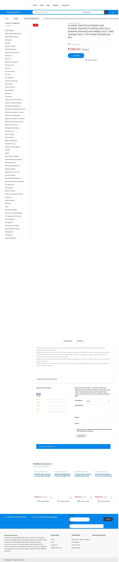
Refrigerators (9, 232)
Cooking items (9, 90)
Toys (6, 206)
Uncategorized (9, 184)
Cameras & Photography (12, 115)
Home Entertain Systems (12, 228)
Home (35, 5)
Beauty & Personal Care (12, 52)
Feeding (7, 43)
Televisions (8, 235)
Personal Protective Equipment (14, 181)
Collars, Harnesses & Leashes (14, 194)
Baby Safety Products (11, 37)
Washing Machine (10, 238)
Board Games (9, 137)
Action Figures (9, 134)
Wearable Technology (12, 128)
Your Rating (78, 400)
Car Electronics (9, 77)
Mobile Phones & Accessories (14, 121)
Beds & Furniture (10, 191)
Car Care (8, 74)
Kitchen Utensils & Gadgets (13, 103)
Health (16, 18)
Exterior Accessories (11, 81)
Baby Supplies (9, 30)
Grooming (8, 197)
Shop (42, 5)
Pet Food (8, 203)
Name (77, 417)
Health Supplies (10, 200)
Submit (108, 519)
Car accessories (10, 71)
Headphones (9, 222)
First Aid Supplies (10, 175)
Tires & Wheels (10, 87)
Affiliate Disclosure (56, 547)
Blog (48, 5)
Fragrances (8, 55)
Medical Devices (10, 162)
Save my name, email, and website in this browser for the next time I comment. (94, 430)
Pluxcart (8, 560)
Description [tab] (68, 341)
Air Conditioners (10, 219)
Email (77, 423)
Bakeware (8, 93)
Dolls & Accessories (11, 140)
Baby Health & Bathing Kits (13, 33)
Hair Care (8, 59)
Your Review (79, 405)
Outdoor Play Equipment (12, 147)
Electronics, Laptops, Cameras (14, 112)
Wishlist (55, 5)
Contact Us (65, 5)
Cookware (8, 96)
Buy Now (77, 55)
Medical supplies (10, 169)
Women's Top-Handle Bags (13, 213)
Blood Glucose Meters (12, 156)
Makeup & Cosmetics (11, 62)
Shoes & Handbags (11, 210)
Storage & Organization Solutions (15, 109)
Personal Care (9, 65)
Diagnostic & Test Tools (12, 172)
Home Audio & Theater (12, 225)
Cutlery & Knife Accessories (13, 99)
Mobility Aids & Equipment (13, 178)
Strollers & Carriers (10, 49)
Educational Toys (10, 143)
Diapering (8, 40)
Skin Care (8, 68)
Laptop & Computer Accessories (15, 118)
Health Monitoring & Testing (13, 159)
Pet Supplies (9, 188)
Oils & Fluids (8, 84)
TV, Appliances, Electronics (13, 216)
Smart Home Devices (11, 125)
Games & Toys (9, 131)
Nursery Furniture (10, 46)
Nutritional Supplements (32, 18)
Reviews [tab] (80, 341)
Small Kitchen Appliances (12, 106)
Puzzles (7, 150)
